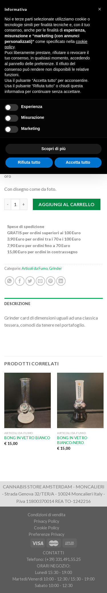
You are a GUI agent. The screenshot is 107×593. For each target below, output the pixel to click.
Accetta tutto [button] (78, 162)
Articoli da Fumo (35, 268)
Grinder (55, 268)
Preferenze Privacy (46, 534)
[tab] (53, 303)
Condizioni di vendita (46, 514)
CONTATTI (53, 552)
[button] (99, 9)
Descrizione (17, 303)
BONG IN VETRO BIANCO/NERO (72, 440)
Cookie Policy (46, 527)
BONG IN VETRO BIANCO (27, 438)
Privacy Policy (46, 521)
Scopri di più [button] (53, 148)
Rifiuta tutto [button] (29, 162)
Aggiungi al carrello (67, 204)
